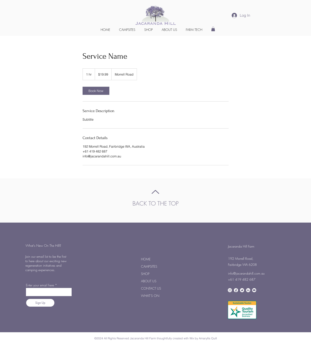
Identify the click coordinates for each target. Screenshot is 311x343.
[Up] (155, 192)
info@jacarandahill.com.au (246, 273)
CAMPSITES (149, 266)
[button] (194, 30)
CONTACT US (151, 288)
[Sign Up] (40, 303)
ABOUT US (148, 281)
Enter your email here (40, 285)
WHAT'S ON (150, 295)
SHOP (145, 274)
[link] (96, 91)
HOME (146, 259)
